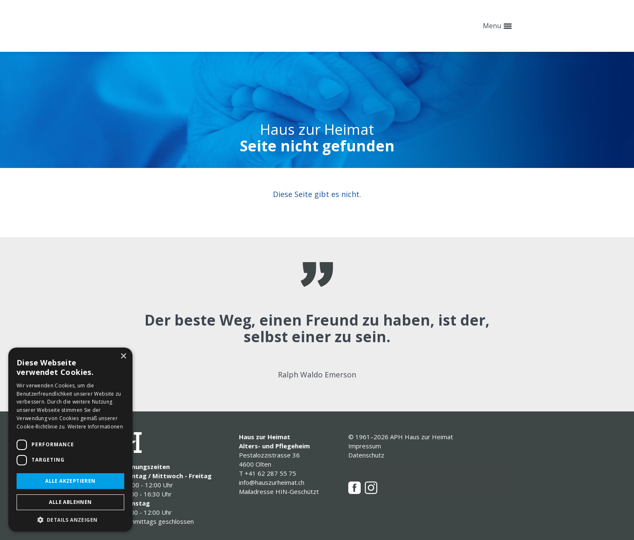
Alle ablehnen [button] (70, 502)
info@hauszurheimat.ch (271, 482)
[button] (70, 519)
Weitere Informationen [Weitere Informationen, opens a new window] (95, 426)
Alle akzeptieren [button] (70, 480)
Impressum (364, 446)
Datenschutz (366, 455)
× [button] (123, 356)
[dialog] (70, 440)
